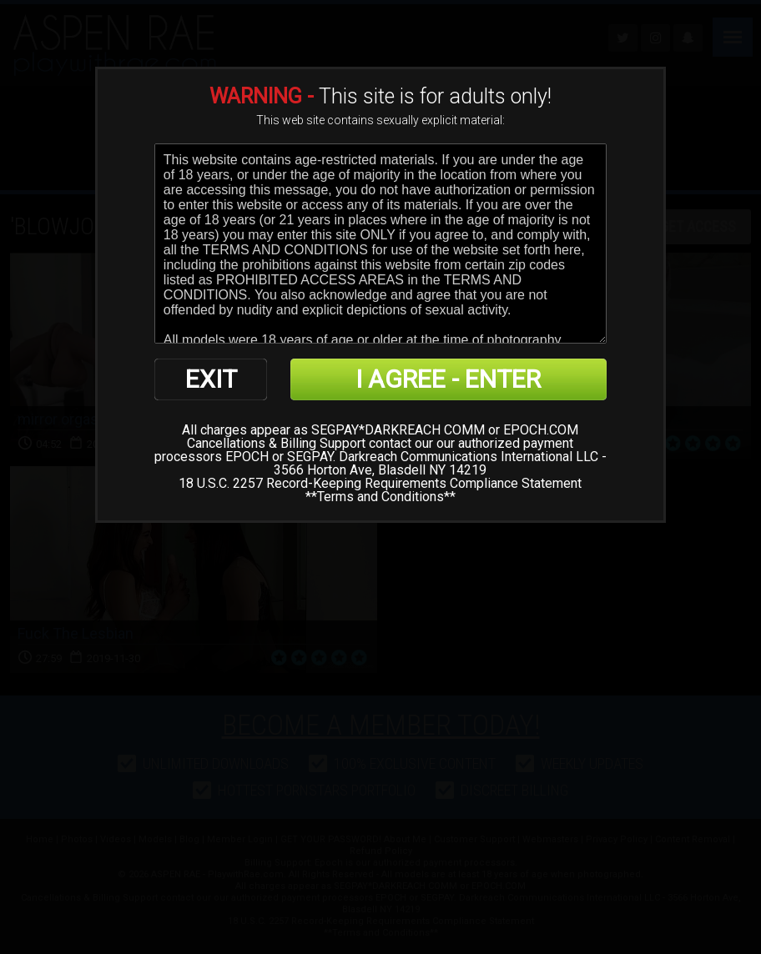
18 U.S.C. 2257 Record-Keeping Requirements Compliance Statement (380, 483)
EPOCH (247, 456)
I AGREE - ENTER (448, 379)
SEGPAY (310, 456)
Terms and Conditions (380, 497)
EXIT (211, 379)
